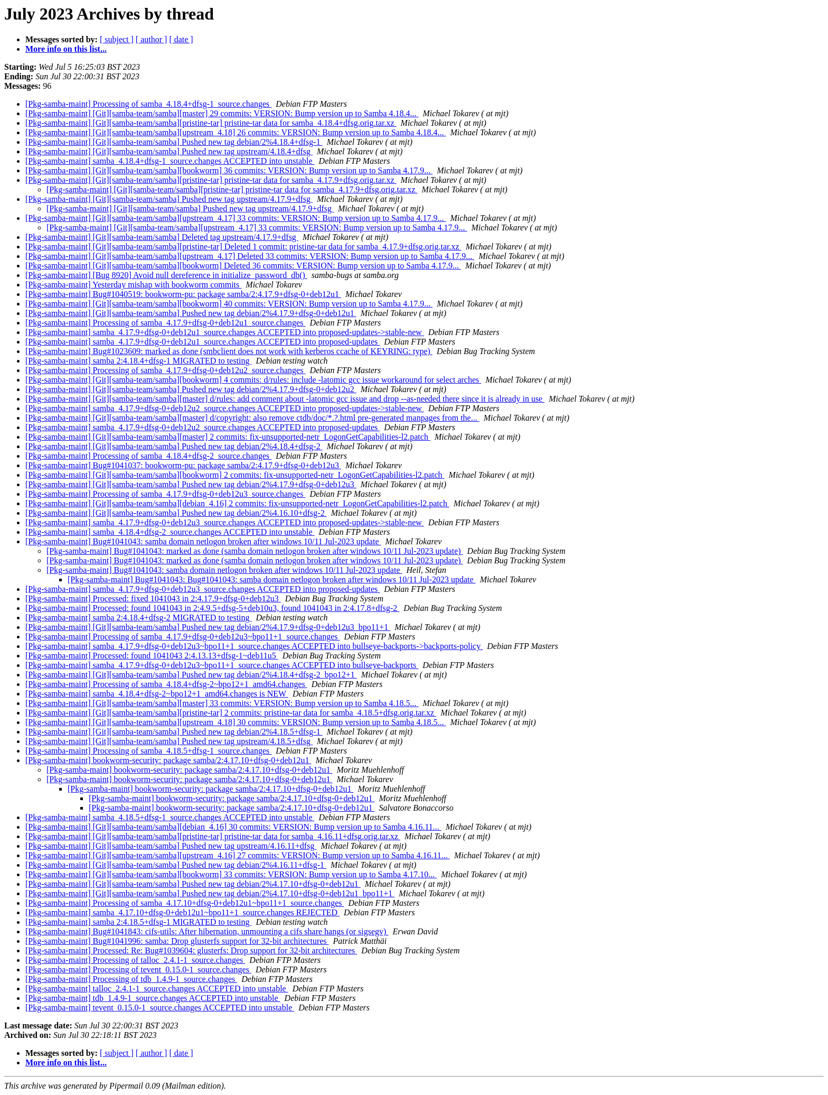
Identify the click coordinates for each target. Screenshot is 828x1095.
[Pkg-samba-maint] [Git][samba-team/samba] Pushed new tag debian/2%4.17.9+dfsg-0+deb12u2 (190, 389)
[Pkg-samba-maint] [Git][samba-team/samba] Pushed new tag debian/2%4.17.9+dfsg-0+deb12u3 (190, 484)
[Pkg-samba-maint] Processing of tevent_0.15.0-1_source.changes (138, 969)
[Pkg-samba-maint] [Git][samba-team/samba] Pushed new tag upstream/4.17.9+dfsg (169, 198)
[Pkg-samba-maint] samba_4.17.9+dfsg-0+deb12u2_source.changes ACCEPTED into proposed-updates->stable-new (224, 408)
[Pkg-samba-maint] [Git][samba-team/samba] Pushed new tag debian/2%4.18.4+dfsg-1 (174, 141)
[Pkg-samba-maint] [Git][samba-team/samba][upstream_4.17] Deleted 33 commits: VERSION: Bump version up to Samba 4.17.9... (249, 256)
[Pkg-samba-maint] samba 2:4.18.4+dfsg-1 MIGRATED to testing (138, 360)
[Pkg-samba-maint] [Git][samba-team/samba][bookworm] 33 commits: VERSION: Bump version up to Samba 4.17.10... (231, 874)
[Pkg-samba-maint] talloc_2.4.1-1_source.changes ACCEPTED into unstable (156, 988)
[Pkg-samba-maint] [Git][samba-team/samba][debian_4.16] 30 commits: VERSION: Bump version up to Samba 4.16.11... (233, 826)
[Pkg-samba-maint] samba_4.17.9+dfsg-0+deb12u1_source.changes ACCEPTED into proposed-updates (202, 341)
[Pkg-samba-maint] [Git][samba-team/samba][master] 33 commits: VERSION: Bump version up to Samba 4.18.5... (221, 703)
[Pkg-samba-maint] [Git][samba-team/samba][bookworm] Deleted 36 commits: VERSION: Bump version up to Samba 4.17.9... (243, 265)
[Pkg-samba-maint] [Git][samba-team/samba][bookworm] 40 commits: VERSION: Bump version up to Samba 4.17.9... (228, 303)
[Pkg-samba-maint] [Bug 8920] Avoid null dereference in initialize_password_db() (166, 275)
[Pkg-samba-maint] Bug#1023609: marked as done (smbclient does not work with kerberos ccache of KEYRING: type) (228, 351)
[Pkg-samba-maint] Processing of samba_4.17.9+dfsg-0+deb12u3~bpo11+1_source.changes (182, 636)
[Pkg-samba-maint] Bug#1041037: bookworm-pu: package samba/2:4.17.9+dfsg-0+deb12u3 (183, 465)
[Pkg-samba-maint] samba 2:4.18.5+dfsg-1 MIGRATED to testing (138, 921)
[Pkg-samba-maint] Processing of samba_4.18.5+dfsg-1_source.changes (148, 750)
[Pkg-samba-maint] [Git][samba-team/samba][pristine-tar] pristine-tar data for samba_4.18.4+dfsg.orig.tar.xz (211, 122)
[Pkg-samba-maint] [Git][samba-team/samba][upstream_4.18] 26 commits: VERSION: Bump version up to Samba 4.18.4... (235, 132)
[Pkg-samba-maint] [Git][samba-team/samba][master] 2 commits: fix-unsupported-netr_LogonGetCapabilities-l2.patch (227, 436)
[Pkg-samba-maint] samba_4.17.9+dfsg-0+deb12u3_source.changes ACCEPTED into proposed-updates (202, 588)
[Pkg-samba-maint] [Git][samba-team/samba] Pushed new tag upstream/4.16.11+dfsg (170, 845)
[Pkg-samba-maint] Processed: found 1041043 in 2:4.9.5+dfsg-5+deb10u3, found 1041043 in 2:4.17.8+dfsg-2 (212, 608)
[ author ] (151, 39)
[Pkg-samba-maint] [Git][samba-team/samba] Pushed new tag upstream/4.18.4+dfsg (169, 151)
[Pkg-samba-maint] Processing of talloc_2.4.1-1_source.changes (135, 959)
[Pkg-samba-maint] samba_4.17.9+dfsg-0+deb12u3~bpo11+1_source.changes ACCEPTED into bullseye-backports (221, 665)
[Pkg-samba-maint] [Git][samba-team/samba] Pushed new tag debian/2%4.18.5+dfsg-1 (174, 731)
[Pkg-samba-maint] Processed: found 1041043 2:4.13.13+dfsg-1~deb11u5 (151, 655)
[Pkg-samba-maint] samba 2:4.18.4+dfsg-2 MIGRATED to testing (138, 617)
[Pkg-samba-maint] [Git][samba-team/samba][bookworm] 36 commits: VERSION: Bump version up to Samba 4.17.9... (228, 170)
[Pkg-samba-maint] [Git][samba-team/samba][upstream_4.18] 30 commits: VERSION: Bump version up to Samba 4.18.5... (235, 722)
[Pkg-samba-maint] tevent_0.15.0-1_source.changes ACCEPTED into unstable (159, 1007)
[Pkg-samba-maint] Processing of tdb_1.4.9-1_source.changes (131, 979)
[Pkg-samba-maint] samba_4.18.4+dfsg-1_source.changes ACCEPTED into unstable (170, 160)
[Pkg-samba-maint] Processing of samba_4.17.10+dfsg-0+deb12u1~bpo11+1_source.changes (184, 902)
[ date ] (181, 39)
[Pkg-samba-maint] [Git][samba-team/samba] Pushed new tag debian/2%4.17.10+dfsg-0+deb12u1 (193, 883)
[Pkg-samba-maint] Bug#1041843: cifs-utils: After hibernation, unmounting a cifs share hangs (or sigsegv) (206, 931)
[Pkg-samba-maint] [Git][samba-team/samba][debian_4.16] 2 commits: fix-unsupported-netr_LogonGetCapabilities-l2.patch (237, 503)
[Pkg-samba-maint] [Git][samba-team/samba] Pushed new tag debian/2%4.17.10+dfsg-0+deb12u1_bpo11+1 (209, 893)
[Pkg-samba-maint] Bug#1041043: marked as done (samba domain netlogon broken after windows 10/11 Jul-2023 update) (254, 550)
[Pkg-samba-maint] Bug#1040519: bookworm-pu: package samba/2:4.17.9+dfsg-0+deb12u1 (183, 294)
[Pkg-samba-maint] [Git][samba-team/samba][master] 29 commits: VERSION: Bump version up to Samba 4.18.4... (221, 113)
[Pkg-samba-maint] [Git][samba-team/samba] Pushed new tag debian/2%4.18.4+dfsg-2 (174, 446)
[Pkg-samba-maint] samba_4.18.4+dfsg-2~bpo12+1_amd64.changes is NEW (156, 693)
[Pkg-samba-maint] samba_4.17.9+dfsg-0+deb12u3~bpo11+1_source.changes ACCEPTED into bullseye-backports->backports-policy (254, 646)
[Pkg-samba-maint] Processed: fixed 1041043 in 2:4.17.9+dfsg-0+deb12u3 (153, 598)
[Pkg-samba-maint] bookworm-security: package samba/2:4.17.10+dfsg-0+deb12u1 (168, 760)
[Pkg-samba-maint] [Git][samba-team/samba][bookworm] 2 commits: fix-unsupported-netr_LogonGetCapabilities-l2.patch (235, 474)
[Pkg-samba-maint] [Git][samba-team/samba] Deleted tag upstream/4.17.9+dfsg (161, 237)
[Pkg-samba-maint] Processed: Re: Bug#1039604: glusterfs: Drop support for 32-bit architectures (191, 950)
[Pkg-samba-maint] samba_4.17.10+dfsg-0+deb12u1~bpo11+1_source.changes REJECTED (182, 912)
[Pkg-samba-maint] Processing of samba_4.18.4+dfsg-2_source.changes (148, 455)
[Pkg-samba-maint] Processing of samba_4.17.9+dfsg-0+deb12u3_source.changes (165, 493)
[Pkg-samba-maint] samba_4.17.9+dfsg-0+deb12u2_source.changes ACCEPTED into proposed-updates (202, 427)
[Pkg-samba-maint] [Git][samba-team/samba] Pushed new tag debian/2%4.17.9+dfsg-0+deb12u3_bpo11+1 (207, 627)
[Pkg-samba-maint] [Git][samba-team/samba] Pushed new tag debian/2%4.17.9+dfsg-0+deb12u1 (190, 313)
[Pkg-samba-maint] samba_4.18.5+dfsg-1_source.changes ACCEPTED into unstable (170, 817)
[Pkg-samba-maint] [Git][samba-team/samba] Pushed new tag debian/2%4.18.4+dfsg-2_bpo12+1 (191, 674)
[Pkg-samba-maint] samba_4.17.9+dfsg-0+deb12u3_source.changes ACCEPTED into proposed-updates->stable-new (224, 522)
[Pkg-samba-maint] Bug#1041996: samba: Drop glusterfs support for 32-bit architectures (177, 940)
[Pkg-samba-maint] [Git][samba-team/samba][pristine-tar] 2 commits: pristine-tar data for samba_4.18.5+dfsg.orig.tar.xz (230, 712)
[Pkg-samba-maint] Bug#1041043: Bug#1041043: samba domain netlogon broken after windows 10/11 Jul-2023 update (272, 579)
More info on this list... (66, 48)
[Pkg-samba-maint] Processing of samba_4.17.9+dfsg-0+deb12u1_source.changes (165, 322)
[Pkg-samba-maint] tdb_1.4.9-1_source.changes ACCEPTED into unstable (152, 998)
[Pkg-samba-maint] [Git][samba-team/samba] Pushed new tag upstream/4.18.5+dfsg (169, 741)
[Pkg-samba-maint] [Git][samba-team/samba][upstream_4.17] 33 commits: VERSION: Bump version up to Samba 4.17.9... (235, 218)
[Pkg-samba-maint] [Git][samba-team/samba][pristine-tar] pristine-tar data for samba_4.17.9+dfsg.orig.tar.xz (211, 179)
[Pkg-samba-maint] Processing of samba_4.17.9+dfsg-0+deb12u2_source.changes (165, 370)
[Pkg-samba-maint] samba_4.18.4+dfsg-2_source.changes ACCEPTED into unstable (170, 531)
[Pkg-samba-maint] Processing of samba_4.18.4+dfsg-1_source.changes (148, 103)
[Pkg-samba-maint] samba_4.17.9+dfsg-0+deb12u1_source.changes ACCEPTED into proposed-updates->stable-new (224, 332)
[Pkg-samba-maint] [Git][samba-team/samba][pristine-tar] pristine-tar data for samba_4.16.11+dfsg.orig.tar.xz (212, 836)
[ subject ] (117, 39)
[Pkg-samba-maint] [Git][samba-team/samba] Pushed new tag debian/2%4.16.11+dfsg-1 (175, 864)
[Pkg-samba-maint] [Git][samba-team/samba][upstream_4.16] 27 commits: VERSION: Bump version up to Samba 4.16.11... (237, 855)
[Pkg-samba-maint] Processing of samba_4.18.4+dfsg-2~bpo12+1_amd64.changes (166, 684)
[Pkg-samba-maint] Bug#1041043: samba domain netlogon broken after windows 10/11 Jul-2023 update (203, 541)
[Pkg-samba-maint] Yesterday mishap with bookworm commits (133, 284)
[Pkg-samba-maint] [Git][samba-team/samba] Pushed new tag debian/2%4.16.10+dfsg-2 (176, 512)
